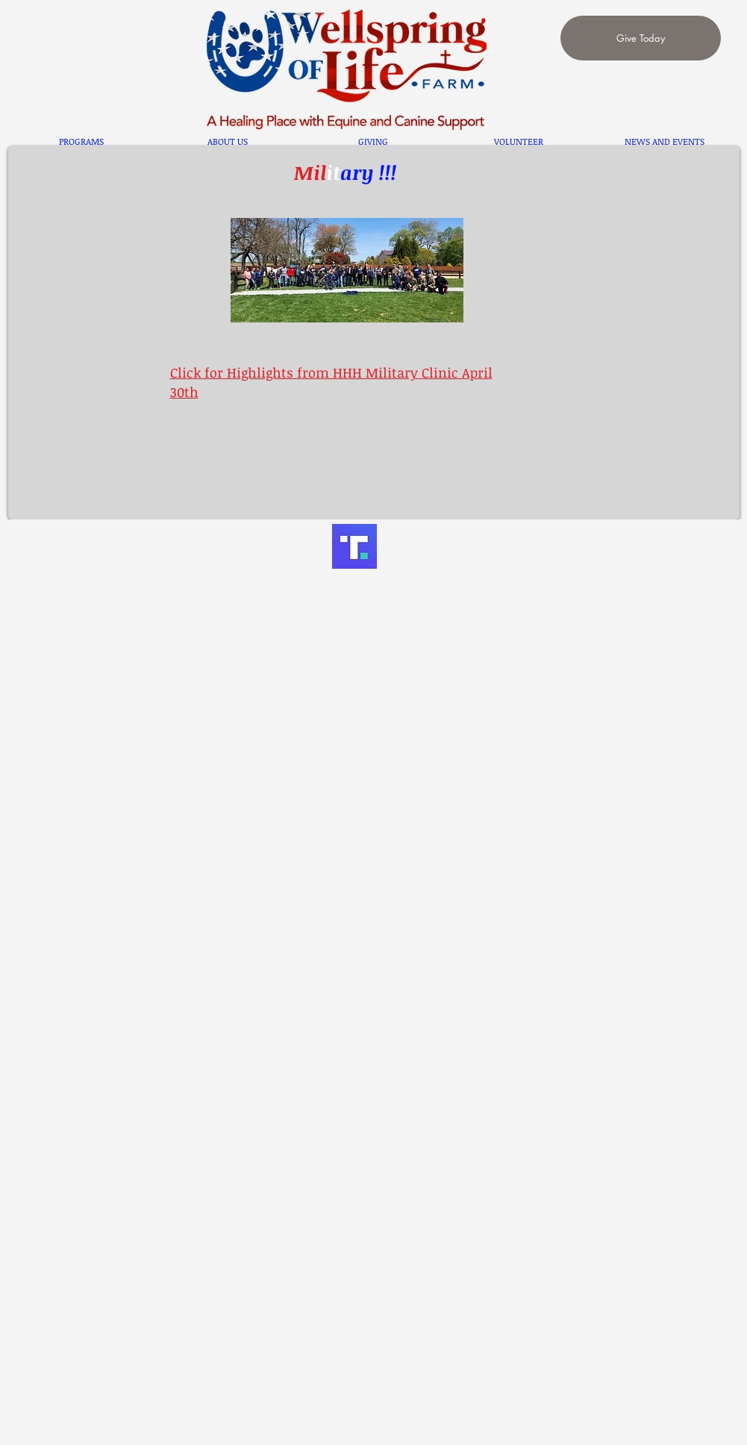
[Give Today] (640, 38)
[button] (81, 141)
